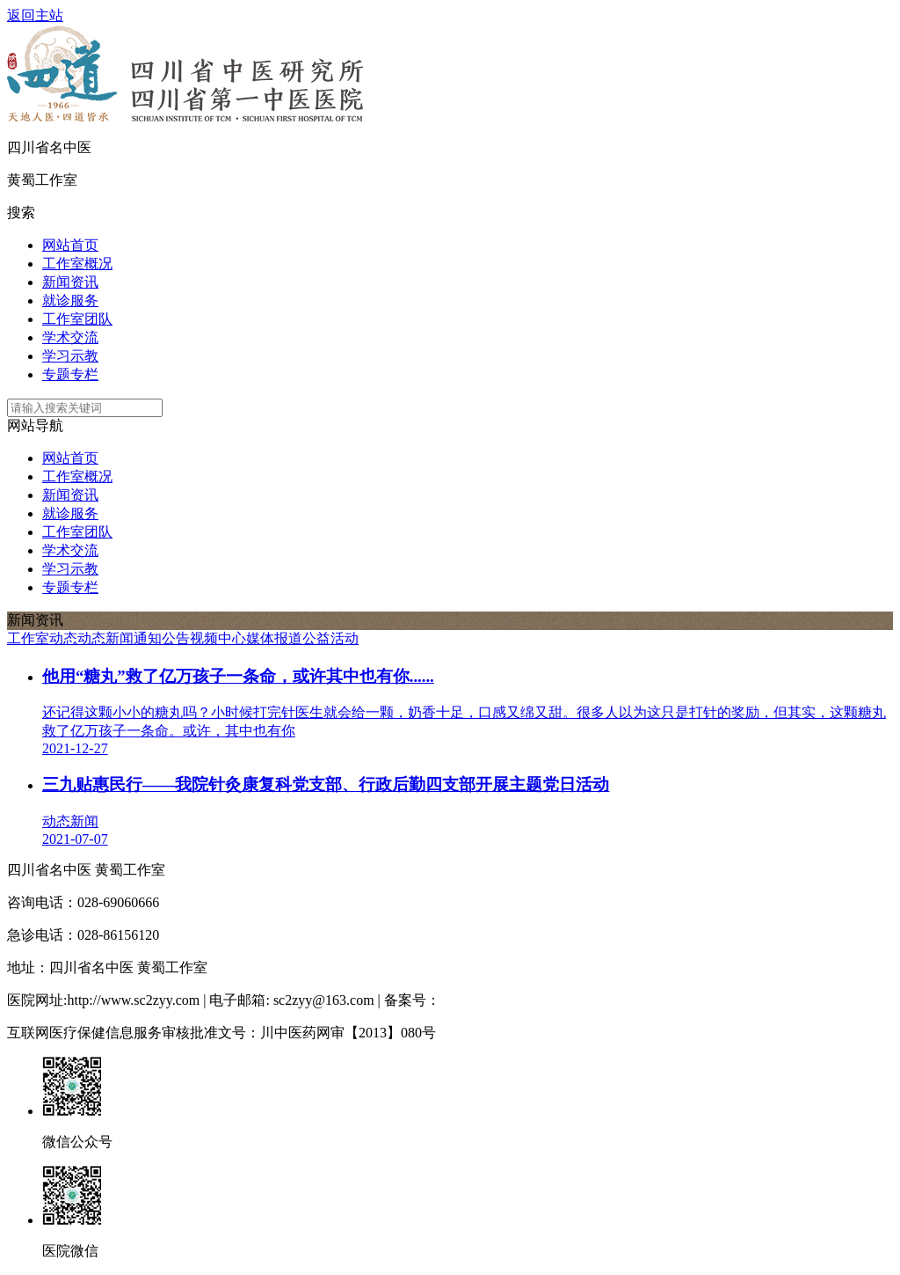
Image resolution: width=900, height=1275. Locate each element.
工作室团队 (77, 318)
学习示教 (70, 355)
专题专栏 (70, 374)
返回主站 (35, 15)
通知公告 (162, 638)
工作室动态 (42, 638)
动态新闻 (105, 638)
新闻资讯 (70, 282)
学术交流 (70, 337)
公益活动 (330, 638)
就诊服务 (70, 300)
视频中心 (218, 638)
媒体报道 (274, 638)
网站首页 (70, 245)
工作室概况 (77, 263)
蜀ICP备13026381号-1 (506, 1000)
